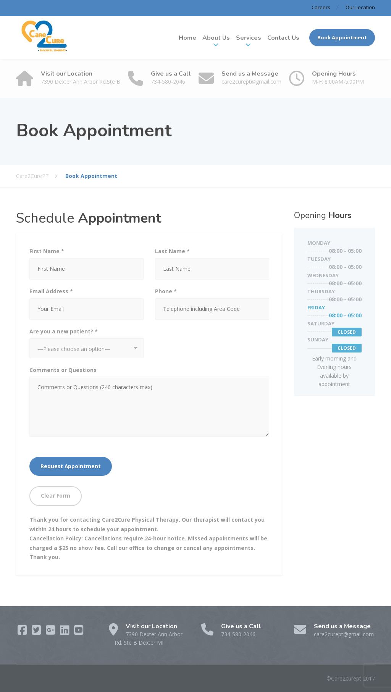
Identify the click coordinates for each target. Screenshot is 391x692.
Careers (321, 7)
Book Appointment (342, 37)
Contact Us (283, 38)
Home (187, 38)
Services (248, 38)
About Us (216, 38)
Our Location (360, 7)
